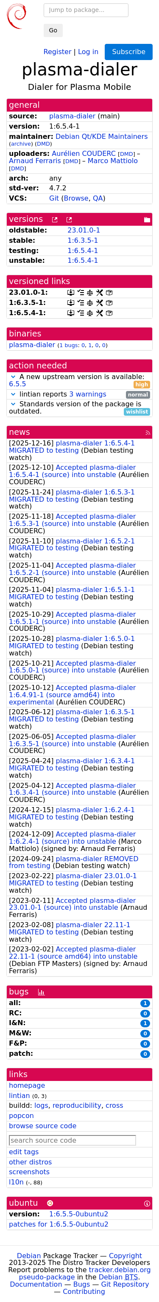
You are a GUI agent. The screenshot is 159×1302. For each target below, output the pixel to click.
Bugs (81, 1284)
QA (98, 198)
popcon (21, 1116)
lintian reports (79, 394)
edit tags (24, 1152)
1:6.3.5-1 (82, 240)
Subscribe (128, 52)
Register (58, 51)
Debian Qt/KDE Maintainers (102, 136)
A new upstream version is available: (79, 381)
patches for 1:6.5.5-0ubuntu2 (59, 1224)
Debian (29, 1256)
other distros (30, 1162)
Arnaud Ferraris (35, 161)
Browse (76, 198)
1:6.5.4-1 (82, 251)
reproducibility (77, 1105)
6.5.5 (17, 384)
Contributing (84, 1292)
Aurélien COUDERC (84, 153)
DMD (43, 144)
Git (54, 198)
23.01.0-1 (83, 230)
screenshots (29, 1172)
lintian (19, 1096)
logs (41, 1105)
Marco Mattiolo (113, 161)
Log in (88, 51)
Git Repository (125, 1284)
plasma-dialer (72, 116)
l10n (16, 1182)
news (19, 432)
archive (21, 144)
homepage (27, 1085)
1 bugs (68, 345)
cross (114, 1105)
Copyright (125, 1256)
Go (53, 30)
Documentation (36, 1284)
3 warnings (87, 394)
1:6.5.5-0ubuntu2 (78, 1214)
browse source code (42, 1126)
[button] (13, 377)
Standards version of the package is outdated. (79, 408)
